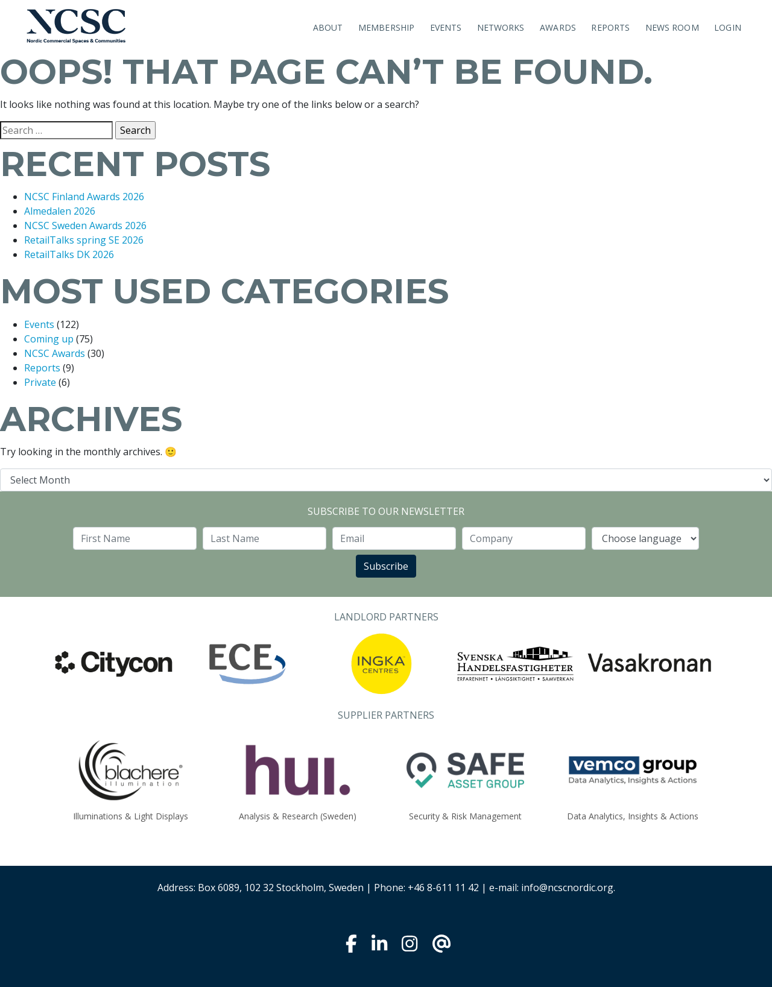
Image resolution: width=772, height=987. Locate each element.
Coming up (49, 338)
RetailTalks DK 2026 (69, 254)
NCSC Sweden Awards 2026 (85, 225)
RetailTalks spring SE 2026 (84, 240)
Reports (610, 27)
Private (40, 382)
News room (672, 27)
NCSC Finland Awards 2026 (84, 196)
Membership (386, 27)
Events (446, 27)
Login (727, 27)
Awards (558, 27)
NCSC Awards (54, 353)
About (328, 27)
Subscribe (386, 566)
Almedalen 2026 (59, 211)
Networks (501, 27)
